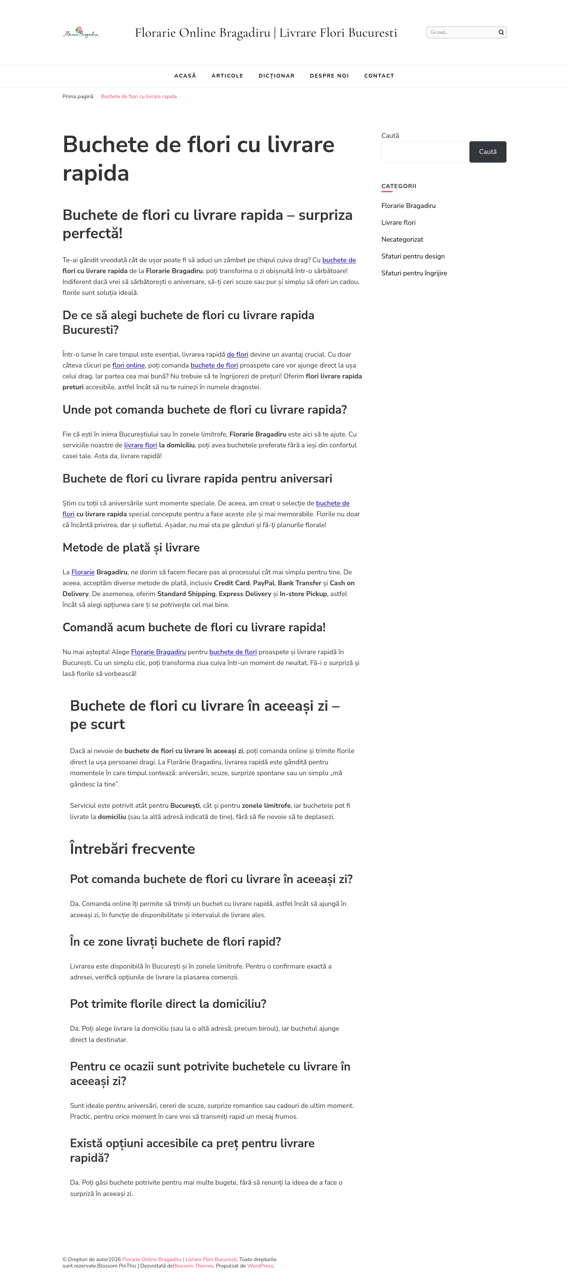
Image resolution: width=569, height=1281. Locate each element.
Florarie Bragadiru (158, 651)
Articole (228, 75)
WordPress (260, 1265)
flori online (128, 365)
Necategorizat (402, 239)
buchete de (339, 260)
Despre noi (329, 75)
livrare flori (140, 445)
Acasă (185, 75)
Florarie (83, 572)
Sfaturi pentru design (413, 256)
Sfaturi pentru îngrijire (414, 273)
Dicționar (277, 75)
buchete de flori (214, 365)
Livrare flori (398, 222)
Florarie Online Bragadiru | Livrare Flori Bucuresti (266, 32)
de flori (237, 354)
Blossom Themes (193, 1265)
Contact (379, 75)
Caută (390, 135)
